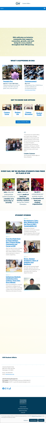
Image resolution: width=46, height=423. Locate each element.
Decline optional (33, 420)
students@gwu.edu (9, 374)
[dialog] (23, 418)
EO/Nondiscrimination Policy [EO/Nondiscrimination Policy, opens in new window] (23, 408)
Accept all (41, 420)
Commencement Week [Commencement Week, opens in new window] (30, 90)
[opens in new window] (3, 389)
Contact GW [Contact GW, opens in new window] (23, 412)
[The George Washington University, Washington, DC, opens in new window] (23, 401)
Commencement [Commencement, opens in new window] (30, 81)
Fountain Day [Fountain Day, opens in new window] (8, 81)
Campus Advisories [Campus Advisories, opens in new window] (23, 406)
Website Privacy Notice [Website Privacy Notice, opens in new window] (23, 410)
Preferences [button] (26, 420)
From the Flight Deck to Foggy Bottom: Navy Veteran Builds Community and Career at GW (13, 242)
